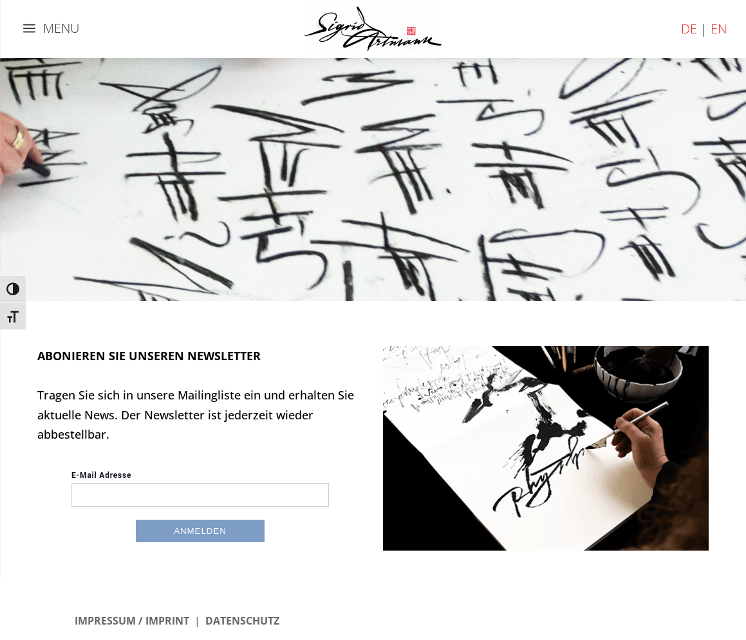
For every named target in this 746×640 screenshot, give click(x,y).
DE (689, 28)
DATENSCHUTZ (242, 621)
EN (719, 28)
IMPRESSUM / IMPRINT (132, 621)
